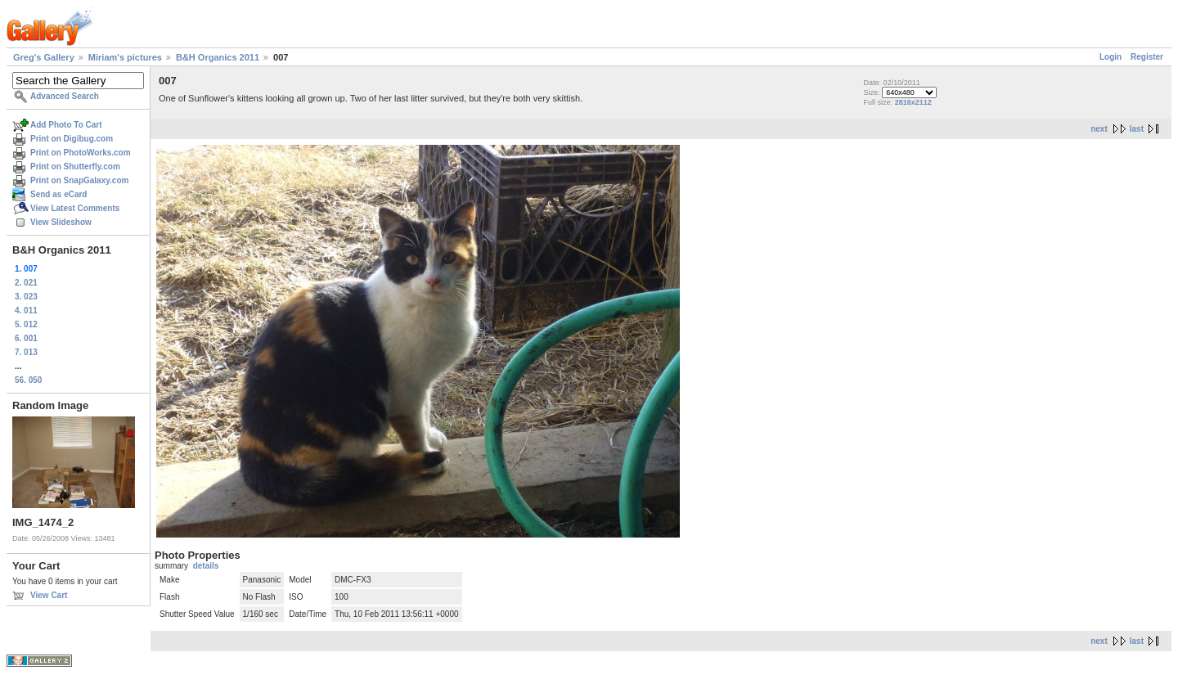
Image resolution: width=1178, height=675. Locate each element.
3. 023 (26, 296)
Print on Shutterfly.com (75, 166)
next (1099, 128)
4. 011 (26, 310)
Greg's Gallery (43, 57)
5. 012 (26, 324)
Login (1110, 56)
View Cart (48, 595)
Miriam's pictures (125, 57)
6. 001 (26, 338)
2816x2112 (913, 102)
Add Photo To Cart (66, 124)
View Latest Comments (74, 208)
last (1137, 128)
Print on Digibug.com (71, 138)
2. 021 (26, 282)
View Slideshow (61, 222)
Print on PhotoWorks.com (80, 152)
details (206, 565)
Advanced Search (64, 96)
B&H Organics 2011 (217, 57)
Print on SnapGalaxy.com (79, 180)
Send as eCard (58, 194)
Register (1147, 56)
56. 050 (28, 380)
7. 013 (26, 352)
